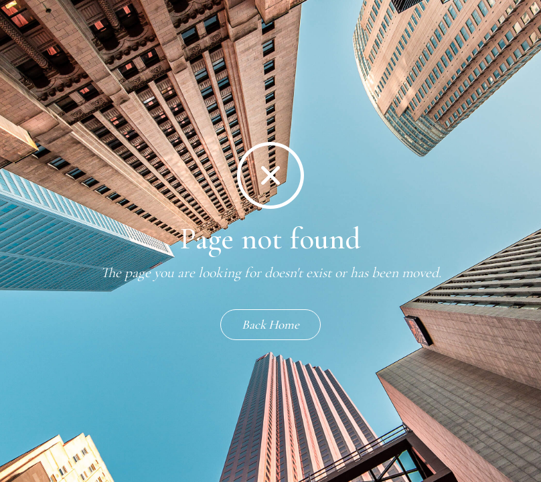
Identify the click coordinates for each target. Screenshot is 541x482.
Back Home (270, 324)
